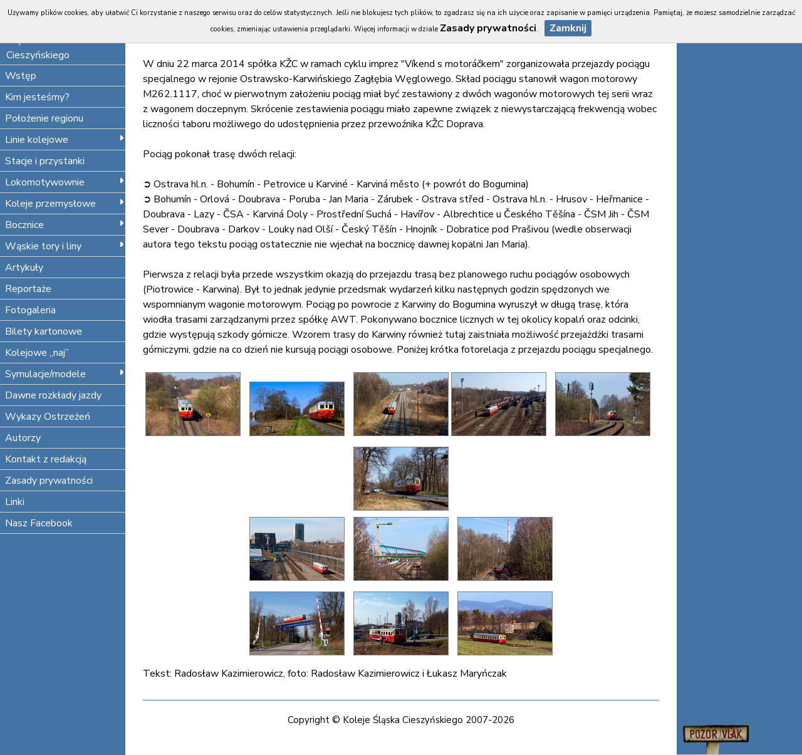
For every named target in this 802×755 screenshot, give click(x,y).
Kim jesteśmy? (37, 97)
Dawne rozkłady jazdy (53, 395)
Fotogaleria (30, 310)
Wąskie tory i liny (65, 246)
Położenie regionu (44, 118)
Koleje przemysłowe (65, 204)
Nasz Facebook (39, 523)
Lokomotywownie (65, 182)
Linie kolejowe (65, 140)
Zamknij (567, 28)
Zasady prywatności (49, 480)
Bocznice (65, 225)
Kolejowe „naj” (37, 353)
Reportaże (28, 289)
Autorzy (23, 438)
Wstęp (20, 76)
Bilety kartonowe (43, 331)
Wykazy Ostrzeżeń (47, 417)
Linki (14, 502)
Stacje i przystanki (45, 161)
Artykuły (24, 267)
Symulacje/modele (65, 374)
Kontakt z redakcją (45, 459)
